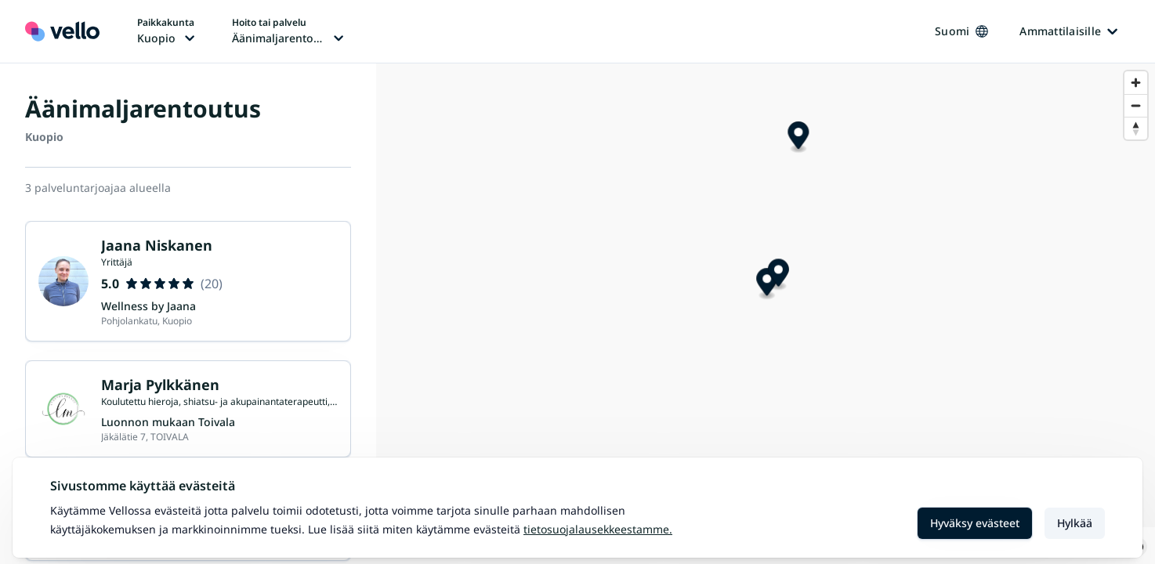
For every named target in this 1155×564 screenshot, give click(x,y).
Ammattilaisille (1068, 31)
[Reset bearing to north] (1135, 128)
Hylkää (1074, 522)
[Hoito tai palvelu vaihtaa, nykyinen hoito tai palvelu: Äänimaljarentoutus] (287, 31)
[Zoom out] (1135, 105)
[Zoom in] (1135, 82)
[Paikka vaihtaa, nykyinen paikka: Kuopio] (166, 31)
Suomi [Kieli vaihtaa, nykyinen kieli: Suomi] (961, 31)
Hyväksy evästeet (974, 522)
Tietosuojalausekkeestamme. (597, 529)
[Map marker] (778, 293)
